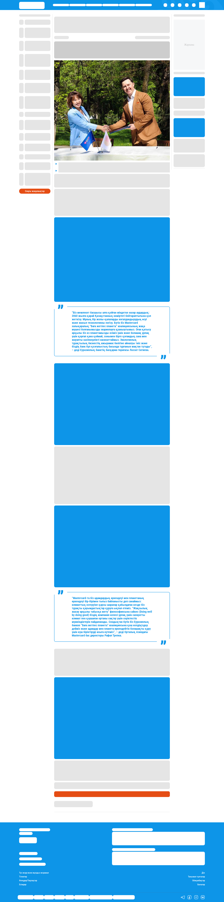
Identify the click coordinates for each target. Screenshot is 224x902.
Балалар (201, 884)
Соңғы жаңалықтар (35, 191)
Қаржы (77, 5)
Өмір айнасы (61, 5)
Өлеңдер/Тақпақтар (28, 880)
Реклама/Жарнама (30, 858)
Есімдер (22, 884)
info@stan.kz (26, 833)
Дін (203, 873)
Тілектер (23, 877)
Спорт (127, 5)
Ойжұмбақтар (198, 880)
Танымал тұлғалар (196, 877)
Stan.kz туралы (28, 853)
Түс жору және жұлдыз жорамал (34, 873)
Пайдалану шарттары (32, 864)
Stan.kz (57, 802)
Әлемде (110, 5)
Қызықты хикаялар (101, 897)
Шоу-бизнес (143, 5)
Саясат (94, 5)
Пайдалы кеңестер (123, 897)
